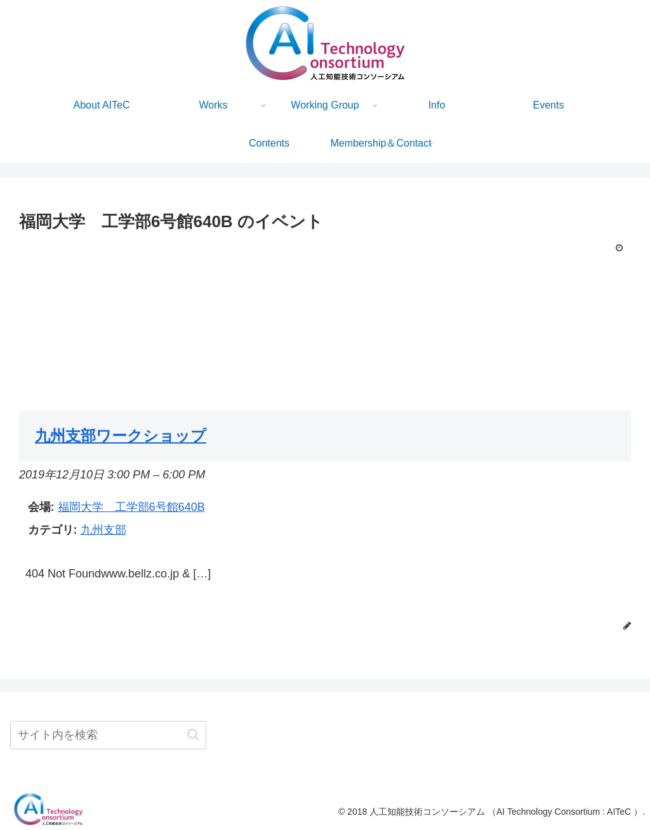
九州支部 (103, 530)
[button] (193, 734)
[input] (108, 735)
